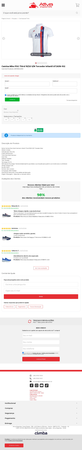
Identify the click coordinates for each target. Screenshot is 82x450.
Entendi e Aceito (14, 445)
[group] (41, 321)
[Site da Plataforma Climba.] (41, 432)
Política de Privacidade (15, 440)
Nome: (7, 81)
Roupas (14, 18)
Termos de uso (36, 353)
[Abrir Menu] (3, 5)
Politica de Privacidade (48, 353)
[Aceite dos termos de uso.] (23, 352)
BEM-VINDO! (41, 328)
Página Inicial (6, 18)
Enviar (41, 296)
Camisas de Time (24, 18)
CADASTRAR (40, 359)
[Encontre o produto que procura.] (77, 13)
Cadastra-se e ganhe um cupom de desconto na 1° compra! (41, 330)
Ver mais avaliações (41, 268)
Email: (7, 88)
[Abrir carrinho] (77, 5)
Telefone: (56, 81)
